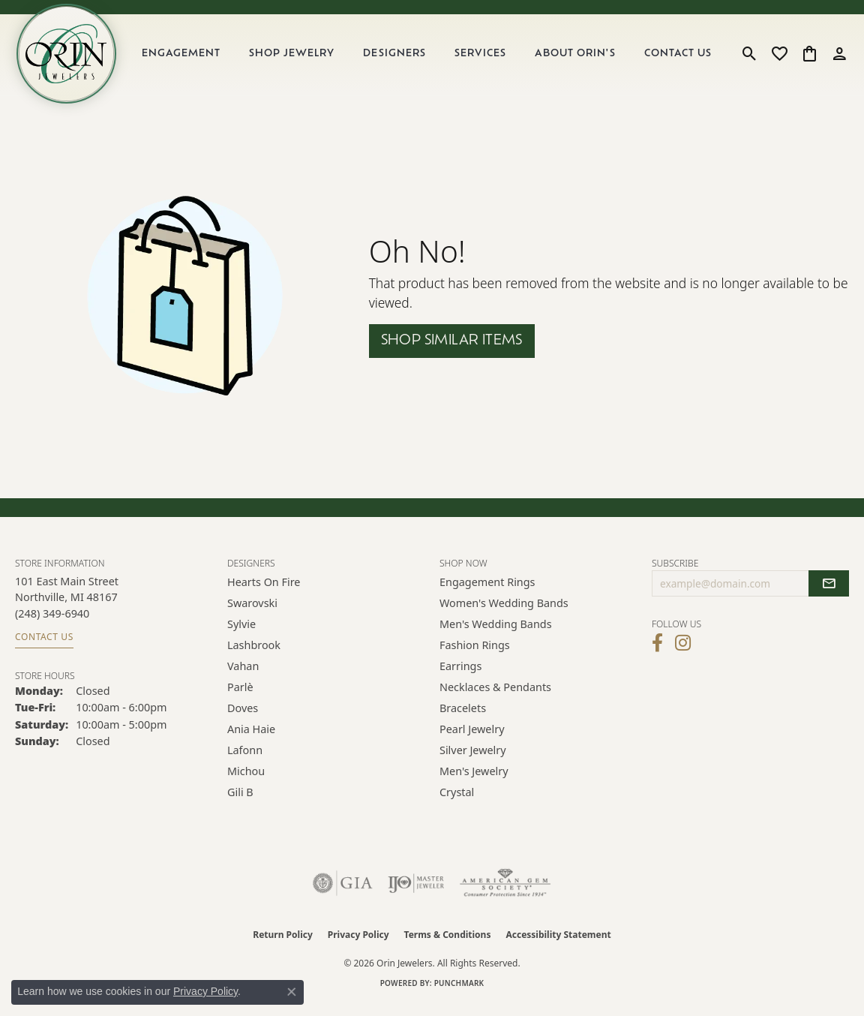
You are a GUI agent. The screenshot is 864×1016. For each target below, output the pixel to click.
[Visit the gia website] (343, 894)
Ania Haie (251, 740)
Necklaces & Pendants (495, 698)
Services (486, 60)
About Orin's (578, 60)
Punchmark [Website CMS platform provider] (459, 994)
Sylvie (241, 635)
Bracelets (463, 719)
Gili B (240, 803)
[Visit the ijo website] (416, 894)
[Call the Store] (52, 625)
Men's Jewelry (474, 782)
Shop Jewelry (301, 60)
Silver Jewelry (473, 761)
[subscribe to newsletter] (828, 595)
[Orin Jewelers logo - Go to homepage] (73, 59)
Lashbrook (253, 656)
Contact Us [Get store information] (44, 648)
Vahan (243, 677)
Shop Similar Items (452, 352)
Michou (246, 782)
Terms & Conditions (447, 945)
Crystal (457, 803)
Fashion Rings (475, 656)
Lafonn (244, 761)
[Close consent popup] (291, 991)
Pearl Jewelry (472, 740)
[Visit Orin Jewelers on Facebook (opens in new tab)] (657, 654)
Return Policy (283, 945)
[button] (749, 59)
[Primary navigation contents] (433, 59)
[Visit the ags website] (505, 894)
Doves (242, 719)
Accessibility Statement (558, 945)
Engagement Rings (488, 593)
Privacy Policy (358, 945)
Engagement (192, 60)
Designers (401, 60)
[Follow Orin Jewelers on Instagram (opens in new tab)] (683, 654)
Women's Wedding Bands (504, 614)
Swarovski (252, 614)
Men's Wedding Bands (496, 635)
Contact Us (679, 60)
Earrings (461, 677)
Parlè (240, 698)
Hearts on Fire (263, 593)
